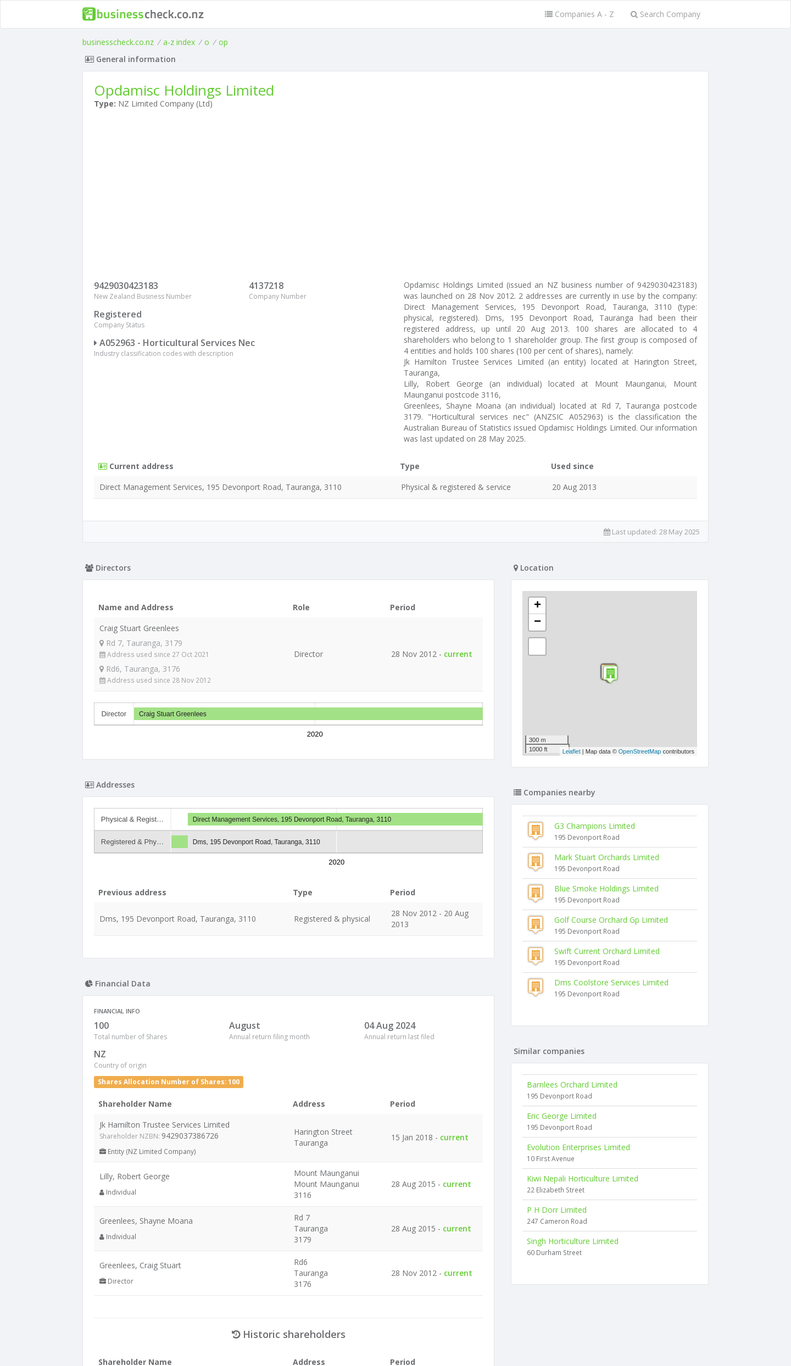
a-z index (179, 42)
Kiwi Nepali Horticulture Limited (582, 1178)
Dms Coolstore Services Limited (611, 982)
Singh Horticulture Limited (573, 1241)
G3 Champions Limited (594, 826)
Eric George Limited (562, 1116)
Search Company (665, 14)
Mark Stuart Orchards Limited (606, 857)
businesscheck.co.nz (118, 42)
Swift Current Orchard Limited (607, 951)
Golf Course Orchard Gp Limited (611, 920)
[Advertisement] (395, 197)
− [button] (537, 622)
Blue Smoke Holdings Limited (606, 888)
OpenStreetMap (640, 751)
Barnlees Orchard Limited (572, 1084)
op (223, 42)
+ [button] (537, 606)
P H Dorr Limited (557, 1210)
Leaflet (571, 751)
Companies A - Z (579, 14)
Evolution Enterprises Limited (578, 1147)
